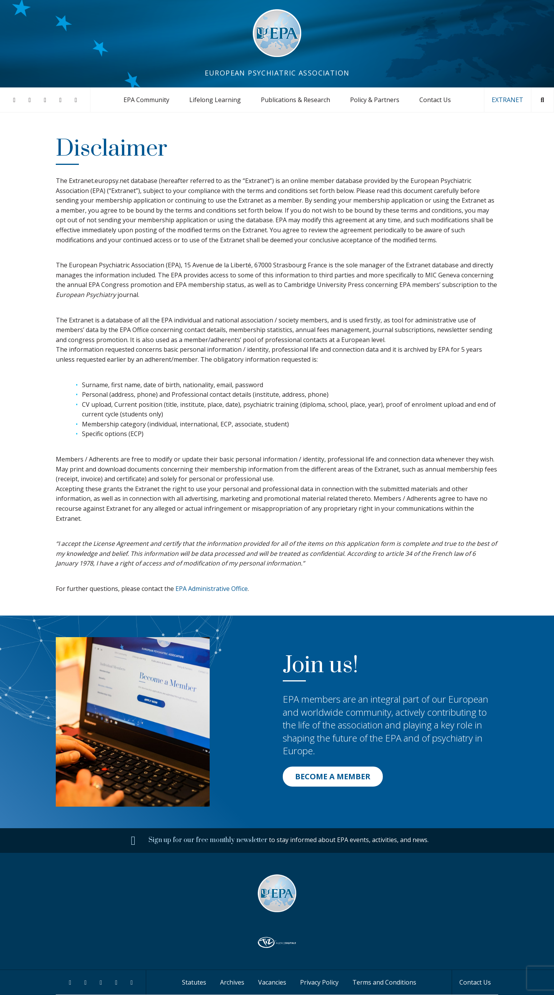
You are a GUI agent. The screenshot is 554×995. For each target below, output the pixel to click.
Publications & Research (295, 100)
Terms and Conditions (384, 982)
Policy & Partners (374, 100)
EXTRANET (507, 100)
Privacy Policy (319, 982)
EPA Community (146, 100)
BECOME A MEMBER (332, 776)
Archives (232, 982)
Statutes (194, 982)
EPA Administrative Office (211, 588)
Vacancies (272, 982)
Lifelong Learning (215, 100)
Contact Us (435, 100)
